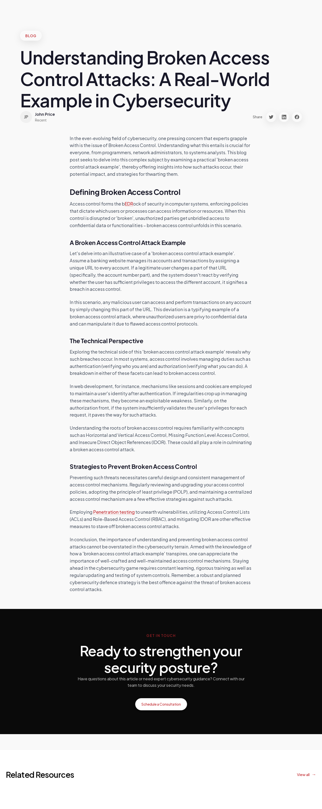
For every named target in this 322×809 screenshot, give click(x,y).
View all (303, 774)
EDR (129, 204)
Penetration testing (114, 512)
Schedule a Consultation (161, 704)
